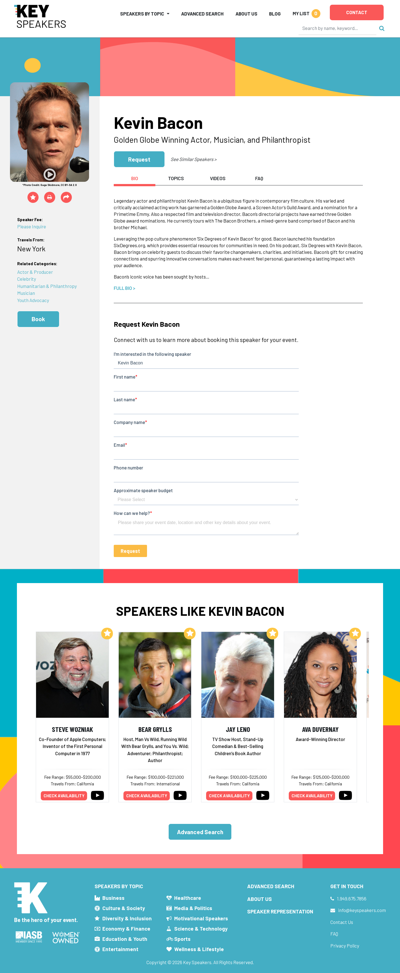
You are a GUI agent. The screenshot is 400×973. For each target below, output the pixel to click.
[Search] (337, 28)
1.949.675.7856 (351, 898)
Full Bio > (124, 288)
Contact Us (341, 922)
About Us (246, 13)
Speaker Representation (280, 911)
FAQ (334, 933)
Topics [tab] (176, 178)
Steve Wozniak (72, 729)
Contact (356, 12)
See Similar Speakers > (193, 159)
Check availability (64, 795)
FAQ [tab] (259, 178)
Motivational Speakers (201, 918)
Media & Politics (193, 908)
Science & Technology (201, 928)
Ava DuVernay (320, 729)
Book (38, 318)
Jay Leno (238, 729)
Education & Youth (124, 939)
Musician (26, 293)
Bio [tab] (134, 178)
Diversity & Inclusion (127, 918)
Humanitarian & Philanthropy (47, 286)
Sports (182, 939)
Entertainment (120, 949)
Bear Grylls (155, 729)
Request (139, 159)
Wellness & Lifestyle (199, 949)
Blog (275, 13)
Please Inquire (31, 226)
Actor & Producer (35, 272)
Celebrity (26, 279)
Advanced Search (202, 13)
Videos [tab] (218, 178)
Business (113, 898)
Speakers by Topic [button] (142, 13)
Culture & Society (123, 908)
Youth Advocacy (33, 300)
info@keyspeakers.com (362, 910)
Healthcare (187, 898)
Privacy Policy (344, 945)
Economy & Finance (126, 928)
